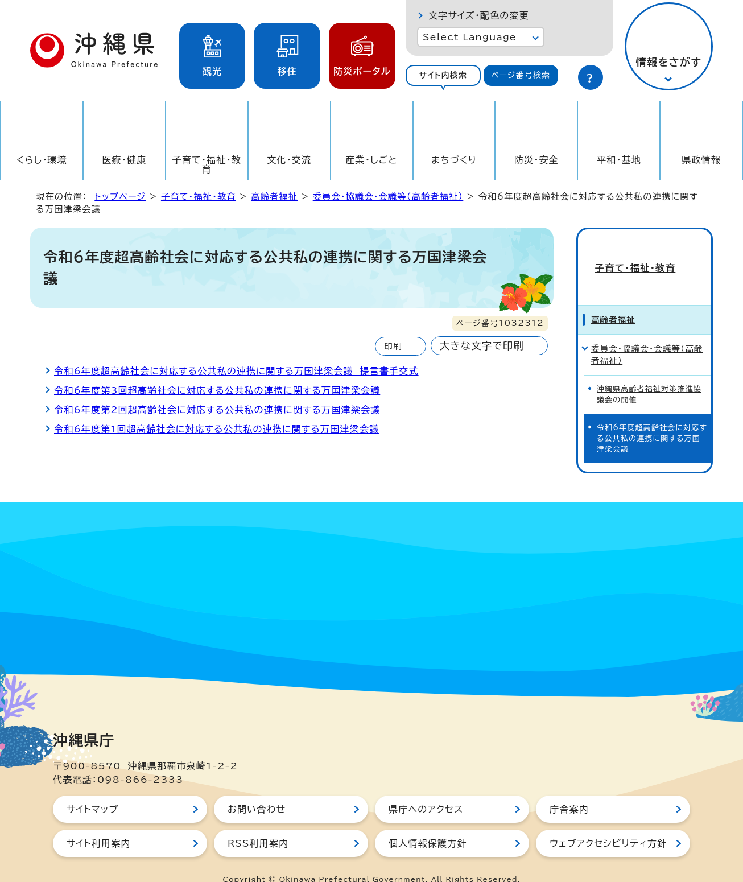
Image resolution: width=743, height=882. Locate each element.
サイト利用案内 (99, 824)
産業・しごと (371, 159)
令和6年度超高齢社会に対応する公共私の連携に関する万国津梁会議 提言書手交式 (236, 371)
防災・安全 (536, 159)
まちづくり (454, 159)
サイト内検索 (443, 75)
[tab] (443, 75)
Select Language (470, 37)
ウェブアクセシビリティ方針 (608, 824)
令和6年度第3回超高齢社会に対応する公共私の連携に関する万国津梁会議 (217, 390)
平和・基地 (619, 159)
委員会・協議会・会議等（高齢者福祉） (388, 196)
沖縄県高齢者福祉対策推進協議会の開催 (649, 375)
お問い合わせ (257, 789)
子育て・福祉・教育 (206, 164)
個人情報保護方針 (428, 824)
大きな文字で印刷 (482, 346)
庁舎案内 (569, 789)
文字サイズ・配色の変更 (478, 15)
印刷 (393, 346)
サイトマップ (92, 789)
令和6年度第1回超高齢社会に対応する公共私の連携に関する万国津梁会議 (216, 429)
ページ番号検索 (520, 75)
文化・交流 (289, 159)
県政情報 (701, 159)
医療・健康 (124, 159)
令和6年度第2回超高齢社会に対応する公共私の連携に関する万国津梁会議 (217, 409)
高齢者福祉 (274, 196)
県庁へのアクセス (426, 789)
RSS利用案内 (258, 824)
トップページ (120, 196)
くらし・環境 (41, 159)
